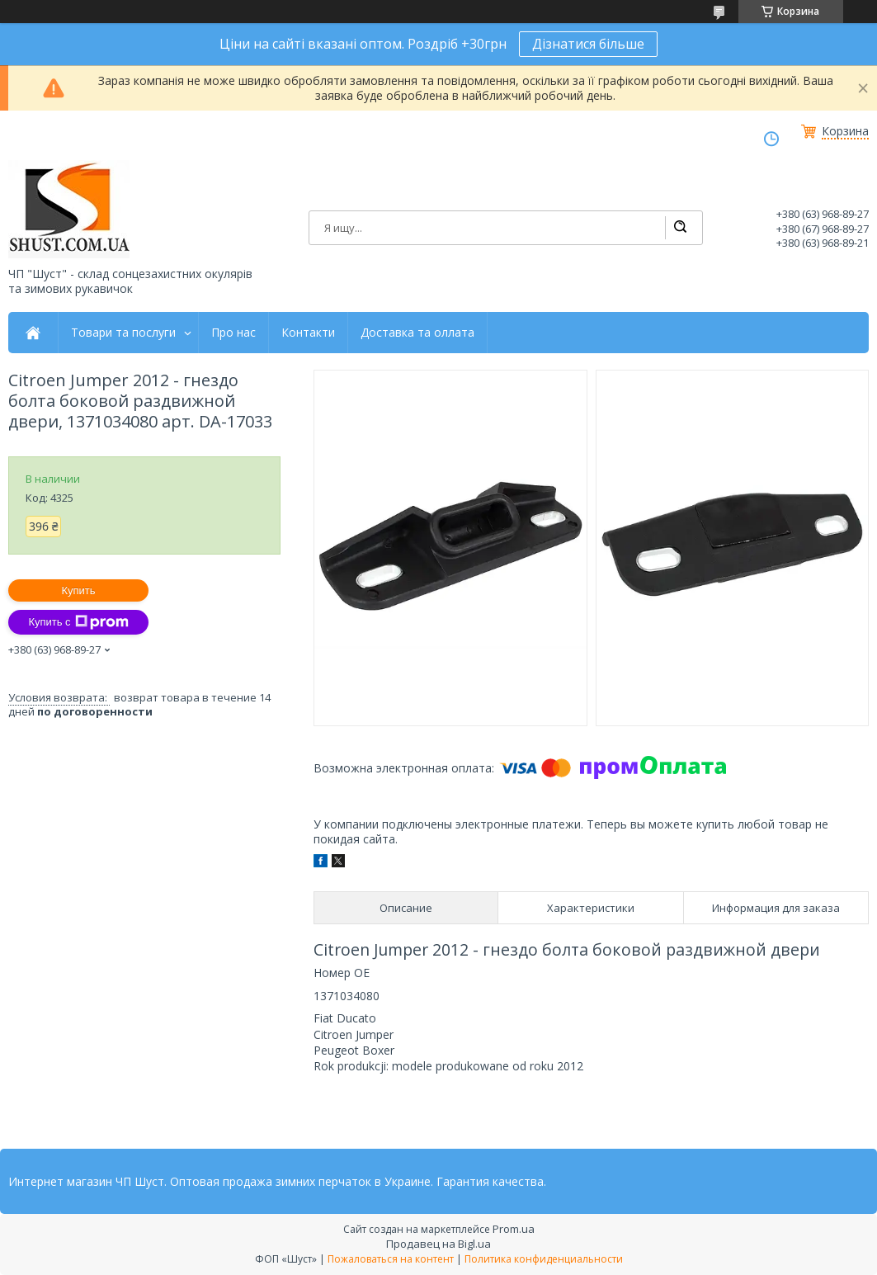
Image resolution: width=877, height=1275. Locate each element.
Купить (78, 590)
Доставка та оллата (417, 332)
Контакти (308, 332)
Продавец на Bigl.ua (438, 1243)
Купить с (78, 622)
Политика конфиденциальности (543, 1259)
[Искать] (680, 227)
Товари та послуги (123, 332)
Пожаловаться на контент (391, 1259)
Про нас (233, 332)
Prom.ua (514, 1228)
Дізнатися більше (588, 44)
